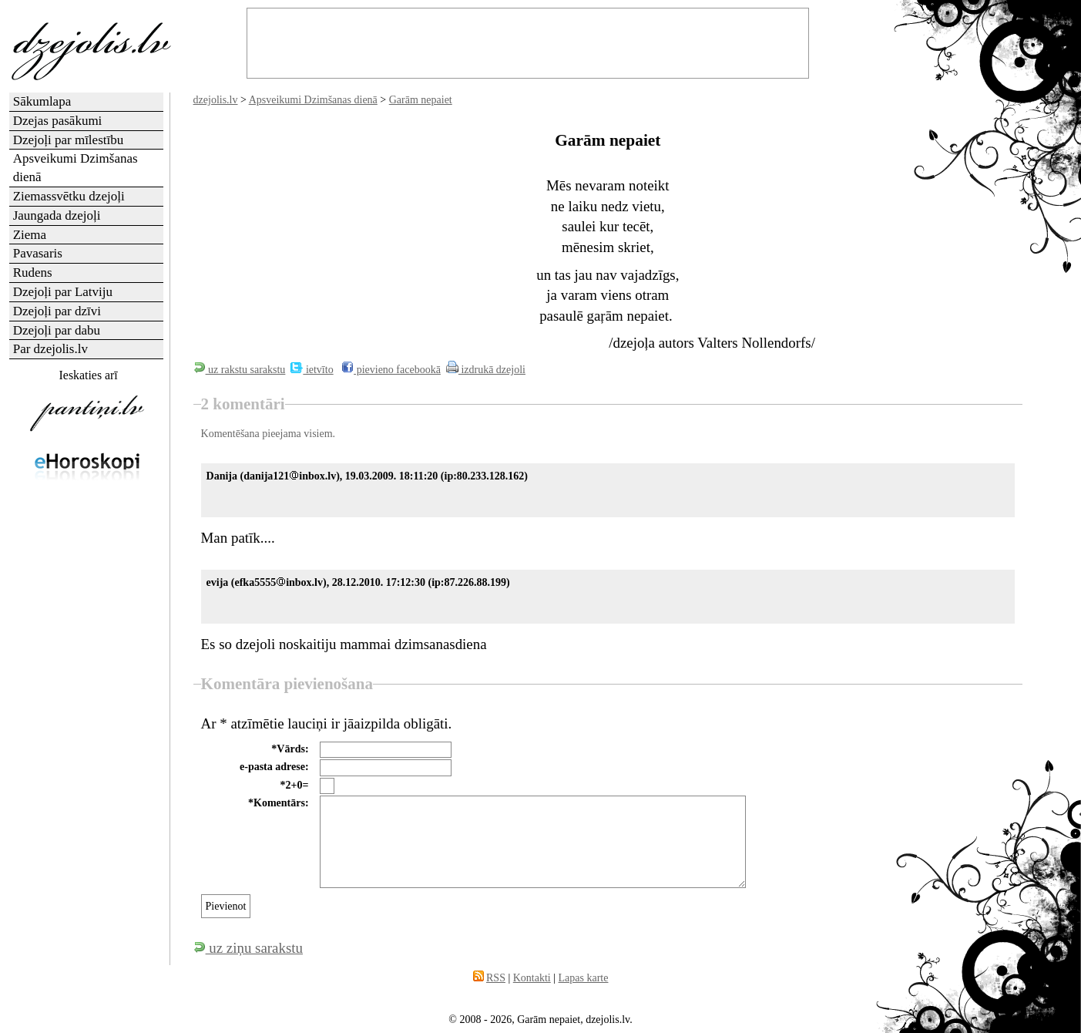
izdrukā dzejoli (485, 369)
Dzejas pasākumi (57, 120)
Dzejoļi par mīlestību (68, 140)
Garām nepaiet (420, 100)
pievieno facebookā (391, 369)
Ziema (29, 234)
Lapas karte (584, 978)
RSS (495, 978)
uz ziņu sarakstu (248, 948)
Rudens (32, 272)
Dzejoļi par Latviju (62, 291)
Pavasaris (37, 253)
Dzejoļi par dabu (56, 330)
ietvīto (311, 369)
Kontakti (532, 978)
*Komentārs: (278, 803)
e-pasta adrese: (274, 766)
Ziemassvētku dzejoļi (69, 196)
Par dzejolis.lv (50, 349)
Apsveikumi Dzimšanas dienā (313, 100)
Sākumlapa (42, 101)
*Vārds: (289, 749)
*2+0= (294, 785)
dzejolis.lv (215, 100)
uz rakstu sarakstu (239, 369)
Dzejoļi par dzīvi (57, 311)
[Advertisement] (87, 735)
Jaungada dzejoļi (57, 215)
